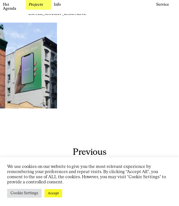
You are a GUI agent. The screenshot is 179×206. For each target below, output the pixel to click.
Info (57, 5)
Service (162, 5)
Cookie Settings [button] (24, 193)
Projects (36, 5)
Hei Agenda (9, 7)
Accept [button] (53, 193)
